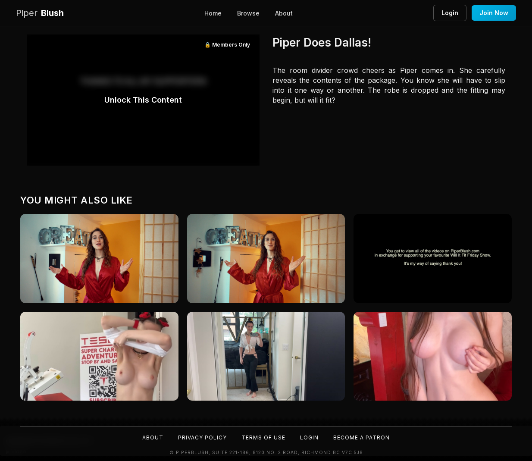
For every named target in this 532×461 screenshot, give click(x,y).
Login (449, 12)
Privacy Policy (202, 437)
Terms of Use (263, 437)
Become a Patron (361, 437)
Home (213, 13)
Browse (248, 13)
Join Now (493, 12)
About (284, 13)
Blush (40, 13)
